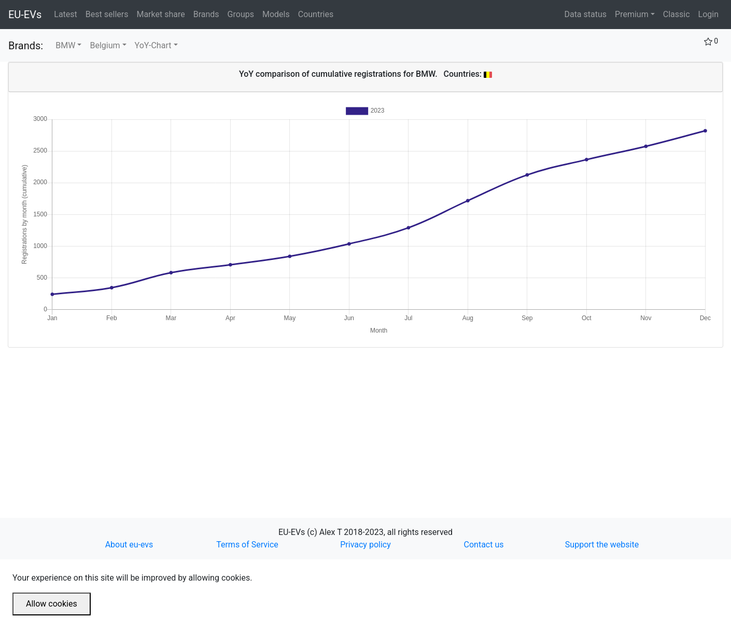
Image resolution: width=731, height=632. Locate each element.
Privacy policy (365, 544)
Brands (208, 13)
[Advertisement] (319, 420)
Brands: (25, 45)
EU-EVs (24, 14)
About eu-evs (129, 544)
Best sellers (109, 13)
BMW (65, 45)
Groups (243, 13)
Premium (632, 14)
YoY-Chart (153, 45)
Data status (585, 14)
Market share (162, 13)
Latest (67, 13)
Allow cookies (51, 604)
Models (278, 13)
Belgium (105, 45)
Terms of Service (247, 544)
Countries (315, 14)
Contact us (484, 544)
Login (708, 14)
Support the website (602, 544)
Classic (676, 14)
